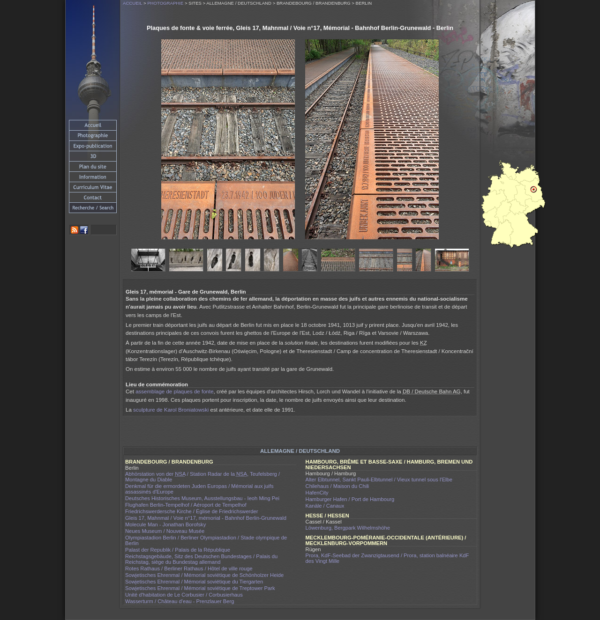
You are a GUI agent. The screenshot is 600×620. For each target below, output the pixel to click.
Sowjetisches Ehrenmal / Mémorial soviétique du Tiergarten (194, 581)
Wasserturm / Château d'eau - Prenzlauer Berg (179, 601)
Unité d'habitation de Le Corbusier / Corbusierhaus (184, 595)
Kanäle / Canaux (325, 506)
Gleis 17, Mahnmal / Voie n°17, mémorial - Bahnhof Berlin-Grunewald (205, 518)
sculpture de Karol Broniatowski (171, 410)
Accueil (132, 3)
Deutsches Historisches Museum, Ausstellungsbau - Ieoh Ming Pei (202, 498)
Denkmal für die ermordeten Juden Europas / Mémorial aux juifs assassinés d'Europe (199, 489)
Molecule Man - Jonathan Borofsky (165, 524)
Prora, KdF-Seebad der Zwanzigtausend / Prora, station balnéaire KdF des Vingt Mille (387, 558)
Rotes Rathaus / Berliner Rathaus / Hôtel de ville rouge (189, 568)
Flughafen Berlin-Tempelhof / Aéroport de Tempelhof (186, 505)
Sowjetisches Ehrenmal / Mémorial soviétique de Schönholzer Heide (204, 575)
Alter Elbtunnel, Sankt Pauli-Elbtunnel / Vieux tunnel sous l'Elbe (379, 479)
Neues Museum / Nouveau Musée (164, 531)
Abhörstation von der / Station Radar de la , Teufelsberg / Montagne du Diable (202, 476)
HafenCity (317, 492)
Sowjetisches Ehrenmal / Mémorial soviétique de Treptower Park (200, 588)
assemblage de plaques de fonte (174, 391)
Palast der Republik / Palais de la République (177, 550)
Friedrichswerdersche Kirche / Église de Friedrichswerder (191, 511)
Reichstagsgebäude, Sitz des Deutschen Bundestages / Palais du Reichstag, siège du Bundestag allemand (201, 559)
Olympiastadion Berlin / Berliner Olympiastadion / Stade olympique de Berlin (206, 540)
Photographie (165, 3)
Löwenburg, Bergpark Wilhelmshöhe (348, 528)
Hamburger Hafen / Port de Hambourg (350, 499)
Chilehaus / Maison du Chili (337, 486)
